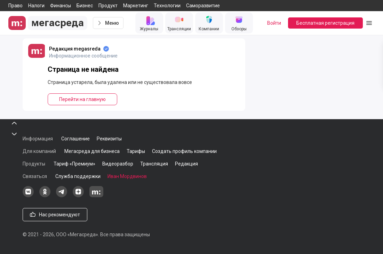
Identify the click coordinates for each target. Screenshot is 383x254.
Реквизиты (109, 138)
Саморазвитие (203, 5)
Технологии (167, 5)
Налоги (36, 5)
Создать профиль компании (184, 151)
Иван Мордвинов (127, 176)
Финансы (60, 5)
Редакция (186, 164)
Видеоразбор (117, 164)
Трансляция (154, 164)
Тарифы (136, 151)
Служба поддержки (78, 176)
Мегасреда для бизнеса (92, 151)
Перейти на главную (82, 99)
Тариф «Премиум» (74, 164)
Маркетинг (135, 5)
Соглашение (75, 138)
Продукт (108, 5)
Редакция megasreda (75, 49)
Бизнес (85, 5)
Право (15, 5)
